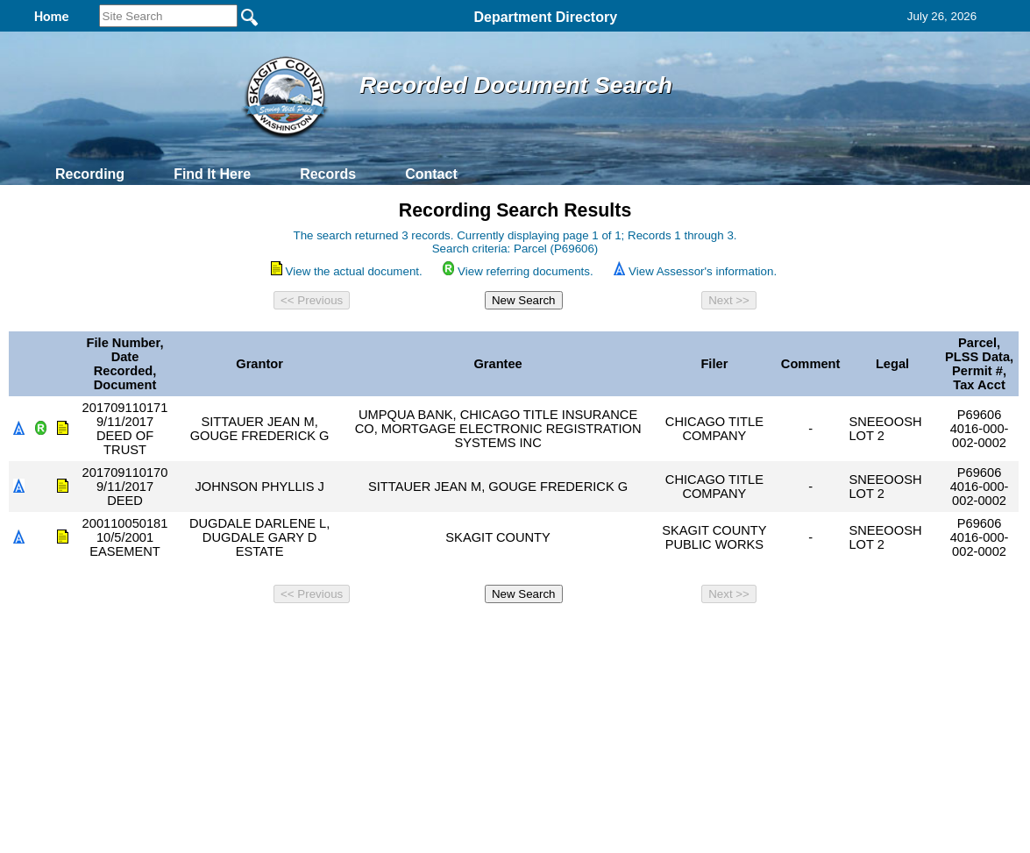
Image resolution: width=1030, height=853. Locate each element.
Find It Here (212, 174)
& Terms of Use (572, 634)
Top (223, 634)
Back (276, 634)
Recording (89, 174)
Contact (431, 174)
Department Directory (545, 17)
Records (328, 174)
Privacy (507, 634)
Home (345, 634)
